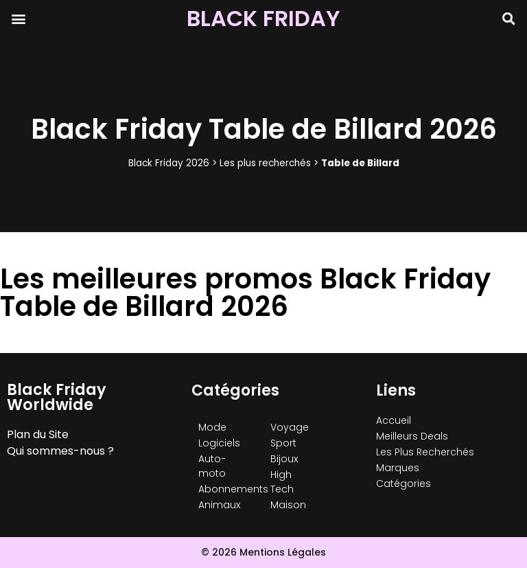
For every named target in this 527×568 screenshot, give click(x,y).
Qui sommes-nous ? (60, 451)
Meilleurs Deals (412, 436)
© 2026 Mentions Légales (263, 552)
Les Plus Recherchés (425, 452)
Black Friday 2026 (168, 163)
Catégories (403, 483)
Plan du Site (38, 434)
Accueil (393, 420)
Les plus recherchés (265, 163)
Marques (397, 468)
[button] (18, 18)
